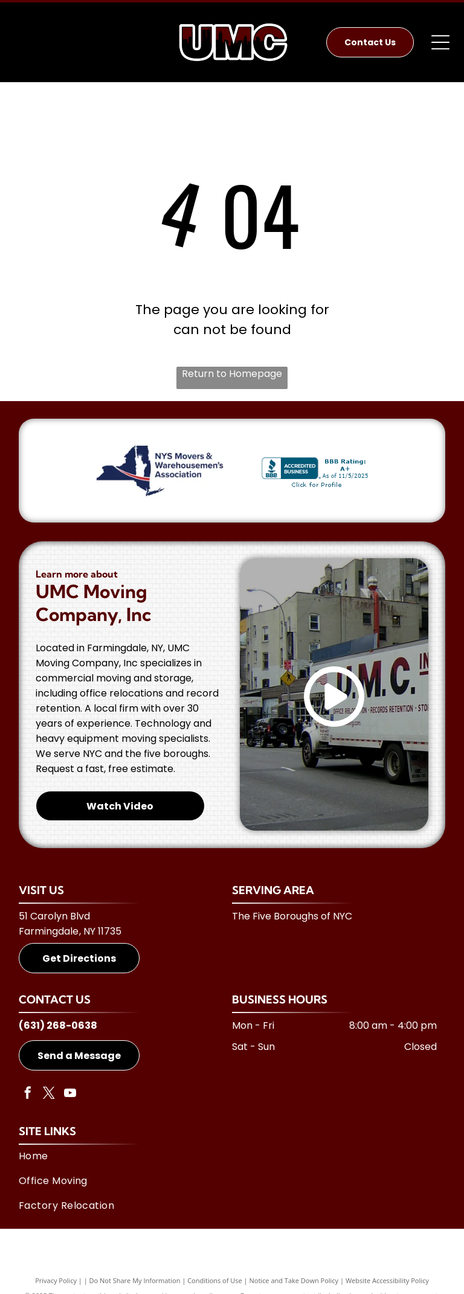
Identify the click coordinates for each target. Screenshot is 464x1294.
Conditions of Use (214, 1280)
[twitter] (49, 1094)
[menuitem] (228, 1156)
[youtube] (70, 1094)
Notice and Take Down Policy (294, 1280)
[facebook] (28, 1094)
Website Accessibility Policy (387, 1280)
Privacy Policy (56, 1280)
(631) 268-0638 (58, 1025)
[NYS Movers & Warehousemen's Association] (160, 470)
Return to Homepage (232, 374)
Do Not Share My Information (135, 1280)
